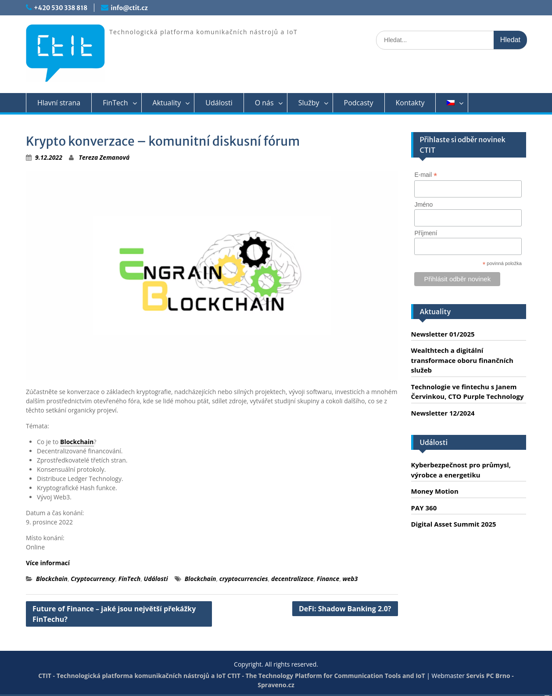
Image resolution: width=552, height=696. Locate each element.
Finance (328, 578)
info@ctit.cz (129, 8)
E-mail (425, 175)
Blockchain (77, 442)
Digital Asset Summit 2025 (453, 524)
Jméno (423, 204)
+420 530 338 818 (60, 8)
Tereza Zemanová (104, 157)
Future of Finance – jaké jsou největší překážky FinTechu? (114, 614)
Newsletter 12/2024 (443, 413)
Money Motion (435, 491)
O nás (264, 103)
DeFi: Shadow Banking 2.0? (345, 608)
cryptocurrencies (243, 578)
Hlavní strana (58, 103)
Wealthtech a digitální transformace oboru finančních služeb (462, 360)
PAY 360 (424, 507)
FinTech (115, 103)
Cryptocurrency (93, 578)
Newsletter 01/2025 (443, 334)
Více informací (48, 563)
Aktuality (167, 103)
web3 (350, 578)
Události (218, 103)
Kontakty (410, 103)
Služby (308, 103)
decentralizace (292, 578)
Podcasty (358, 103)
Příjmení (425, 233)
